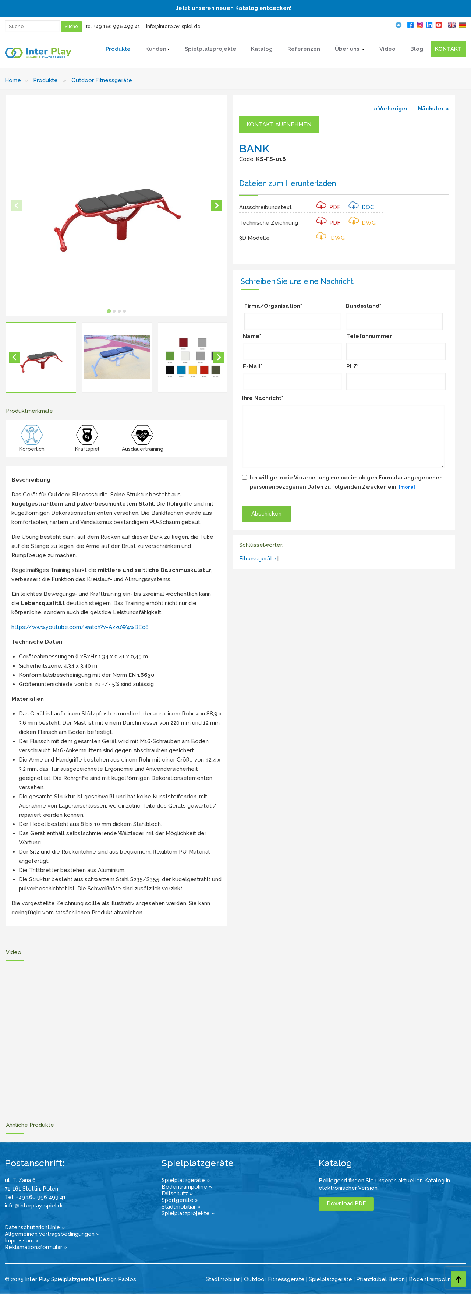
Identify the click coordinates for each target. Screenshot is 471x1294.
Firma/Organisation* (273, 306)
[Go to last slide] (14, 357)
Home (13, 80)
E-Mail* (252, 366)
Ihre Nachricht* (262, 398)
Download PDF (346, 1203)
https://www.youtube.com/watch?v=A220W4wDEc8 (80, 627)
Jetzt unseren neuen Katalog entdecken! (233, 8)
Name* (252, 336)
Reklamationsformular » (36, 1247)
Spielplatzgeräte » (186, 1180)
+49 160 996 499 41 (117, 26)
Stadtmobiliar (223, 1279)
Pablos (127, 1279)
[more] (407, 487)
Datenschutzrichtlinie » (35, 1227)
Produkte (45, 80)
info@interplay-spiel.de (173, 26)
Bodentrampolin (430, 1279)
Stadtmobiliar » (181, 1206)
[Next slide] (216, 205)
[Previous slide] (16, 205)
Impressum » (22, 1240)
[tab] (109, 311)
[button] (41, 357)
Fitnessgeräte (257, 558)
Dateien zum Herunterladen (287, 183)
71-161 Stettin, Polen (31, 1188)
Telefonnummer (369, 336)
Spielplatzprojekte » (188, 1213)
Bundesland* (363, 306)
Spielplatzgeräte (330, 1279)
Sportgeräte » (180, 1200)
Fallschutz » (177, 1193)
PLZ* (352, 366)
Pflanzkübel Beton (380, 1279)
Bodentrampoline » (187, 1187)
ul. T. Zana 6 (20, 1180)
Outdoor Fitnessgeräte (101, 80)
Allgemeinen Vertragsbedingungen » (52, 1234)
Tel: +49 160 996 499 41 (35, 1197)
